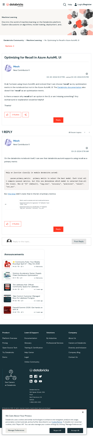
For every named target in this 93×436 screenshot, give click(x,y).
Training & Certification (33, 348)
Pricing (5, 343)
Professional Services (54, 343)
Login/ (85, 4)
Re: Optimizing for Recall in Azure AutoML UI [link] (62, 40)
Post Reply (79, 241)
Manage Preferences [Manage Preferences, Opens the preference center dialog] (16, 430)
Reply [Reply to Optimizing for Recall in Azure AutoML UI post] (58, 120)
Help (70, 4)
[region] (44, 422)
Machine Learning (34, 40)
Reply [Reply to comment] (58, 229)
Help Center (29, 352)
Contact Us (73, 357)
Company (73, 333)
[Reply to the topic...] (42, 241)
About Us (72, 338)
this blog (12, 194)
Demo (4, 357)
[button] (7, 114)
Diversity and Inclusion (77, 348)
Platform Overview (9, 338)
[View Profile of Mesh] (16, 66)
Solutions (50, 333)
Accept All (75, 430)
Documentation (30, 338)
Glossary (27, 343)
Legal (26, 357)
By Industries (51, 338)
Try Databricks (8, 352)
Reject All (57, 430)
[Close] (82, 412)
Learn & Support (31, 333)
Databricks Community (14, 5)
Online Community (31, 362)
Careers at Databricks (77, 343)
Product (6, 333)
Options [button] (8, 46)
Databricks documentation (69, 87)
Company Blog (74, 352)
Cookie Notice (56, 422)
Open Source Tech (9, 348)
